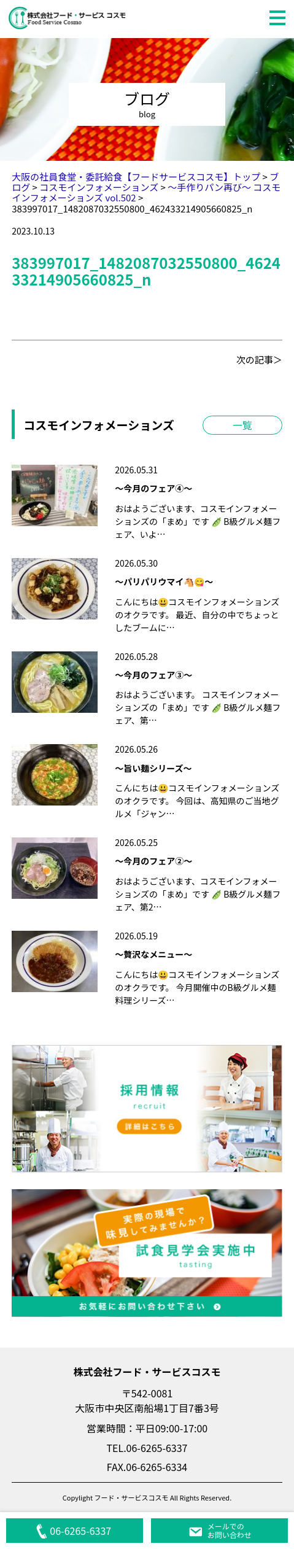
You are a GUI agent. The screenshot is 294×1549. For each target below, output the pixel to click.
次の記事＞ (259, 359)
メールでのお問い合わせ (220, 1530)
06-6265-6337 (74, 1531)
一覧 (242, 424)
